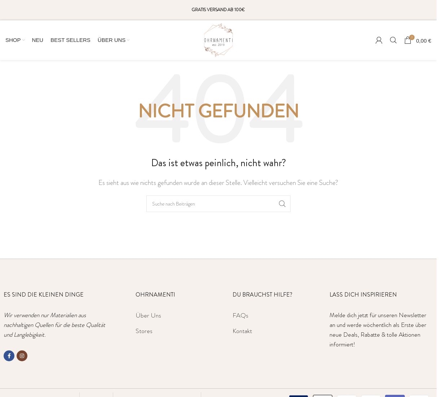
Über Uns (148, 315)
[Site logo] (218, 39)
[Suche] (393, 40)
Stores (144, 331)
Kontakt (242, 331)
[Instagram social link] (22, 355)
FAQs (240, 315)
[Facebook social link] (9, 355)
